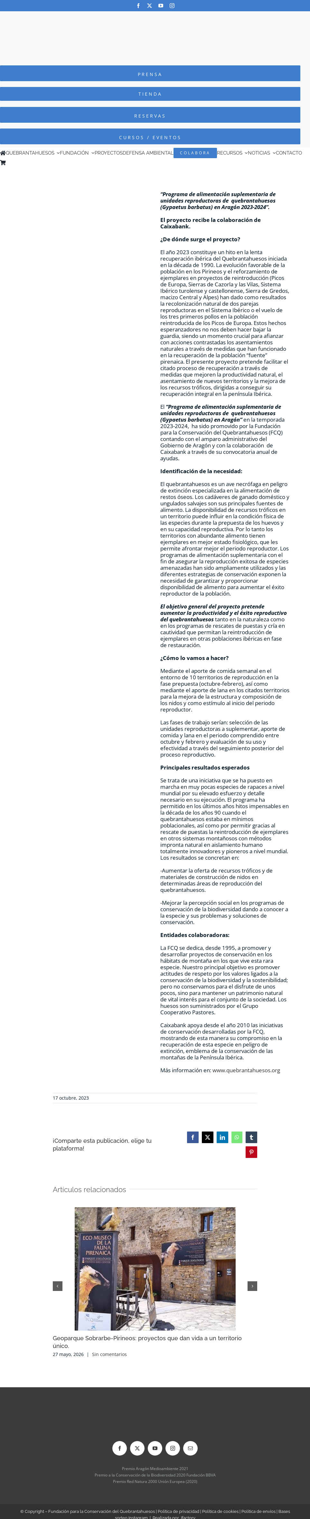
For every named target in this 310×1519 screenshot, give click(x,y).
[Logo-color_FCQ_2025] (155, 17)
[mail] (190, 1448)
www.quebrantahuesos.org (246, 1070)
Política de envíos (258, 1511)
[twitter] (149, 5)
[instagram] (172, 5)
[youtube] (160, 5)
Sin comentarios (109, 1354)
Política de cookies (220, 1511)
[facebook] (138, 5)
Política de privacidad (178, 1511)
